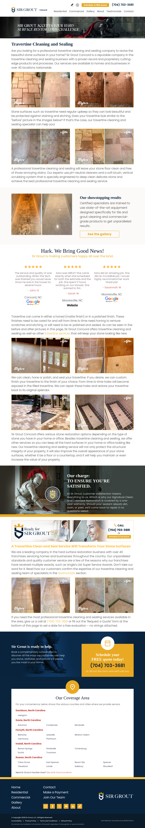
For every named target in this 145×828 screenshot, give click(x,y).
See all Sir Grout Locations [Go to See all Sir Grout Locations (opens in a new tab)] (59, 772)
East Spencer (52, 762)
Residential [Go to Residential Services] (60, 11)
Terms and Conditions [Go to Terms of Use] (48, 821)
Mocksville (79, 725)
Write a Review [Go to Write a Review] (72, 5)
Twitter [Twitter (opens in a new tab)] (59, 806)
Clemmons (23, 738)
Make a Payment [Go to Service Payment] (55, 792)
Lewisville (50, 734)
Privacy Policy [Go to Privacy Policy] (30, 821)
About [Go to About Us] (100, 11)
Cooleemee (52, 725)
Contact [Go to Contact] (129, 11)
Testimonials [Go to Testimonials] (113, 11)
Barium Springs (25, 748)
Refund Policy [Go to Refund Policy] (66, 821)
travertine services (57, 333)
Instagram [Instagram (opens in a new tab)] (45, 806)
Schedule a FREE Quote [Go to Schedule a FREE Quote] (95, 5)
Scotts (21, 752)
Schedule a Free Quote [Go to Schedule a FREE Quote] (119, 536)
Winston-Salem (82, 734)
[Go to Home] (30, 9)
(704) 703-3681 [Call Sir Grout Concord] (123, 5)
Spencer (107, 762)
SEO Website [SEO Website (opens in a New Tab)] (106, 821)
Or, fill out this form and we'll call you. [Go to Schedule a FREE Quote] (107, 671)
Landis (49, 766)
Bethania (22, 734)
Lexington (22, 715)
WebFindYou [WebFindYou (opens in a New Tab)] (129, 821)
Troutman (51, 752)
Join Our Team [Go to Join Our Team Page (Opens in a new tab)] (54, 797)
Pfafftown (51, 738)
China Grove (24, 762)
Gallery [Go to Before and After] (90, 11)
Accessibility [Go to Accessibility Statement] (16, 821)
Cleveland (23, 766)
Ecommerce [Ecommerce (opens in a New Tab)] (116, 821)
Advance (22, 725)
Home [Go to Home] (15, 787)
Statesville (51, 748)
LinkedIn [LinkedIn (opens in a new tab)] (72, 806)
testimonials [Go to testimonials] (66, 573)
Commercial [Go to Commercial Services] (76, 11)
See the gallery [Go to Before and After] (99, 234)
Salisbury (79, 766)
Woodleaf (108, 766)
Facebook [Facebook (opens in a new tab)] (52, 806)
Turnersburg (81, 748)
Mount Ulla (80, 762)
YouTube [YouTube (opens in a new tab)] (66, 806)
